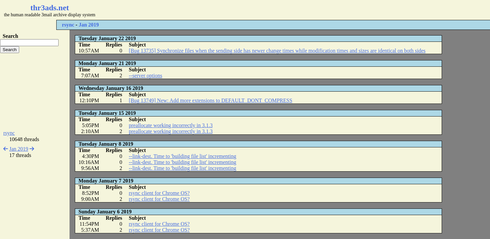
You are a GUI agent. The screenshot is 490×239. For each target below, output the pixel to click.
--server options (145, 75)
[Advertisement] (197, 10)
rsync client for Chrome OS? (159, 193)
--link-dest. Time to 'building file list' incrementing (182, 156)
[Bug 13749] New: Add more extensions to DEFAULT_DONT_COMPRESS (210, 100)
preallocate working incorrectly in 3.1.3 (171, 125)
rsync (68, 25)
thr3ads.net (49, 7)
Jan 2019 (89, 25)
